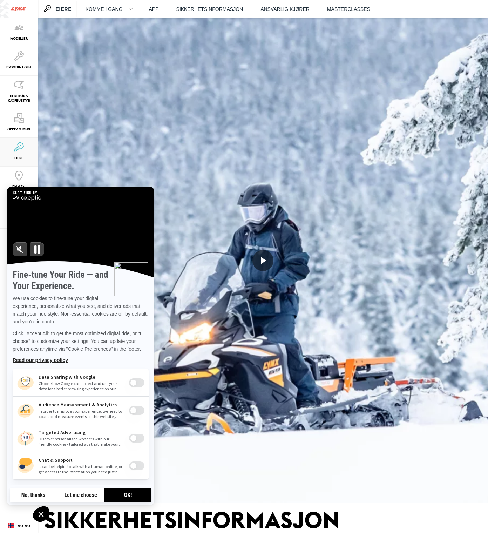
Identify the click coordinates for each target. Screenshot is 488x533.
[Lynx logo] (18, 9)
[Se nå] (262, 260)
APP (154, 9)
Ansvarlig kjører (285, 9)
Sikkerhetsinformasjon (209, 9)
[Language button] (19, 526)
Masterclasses (348, 9)
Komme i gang (104, 9)
